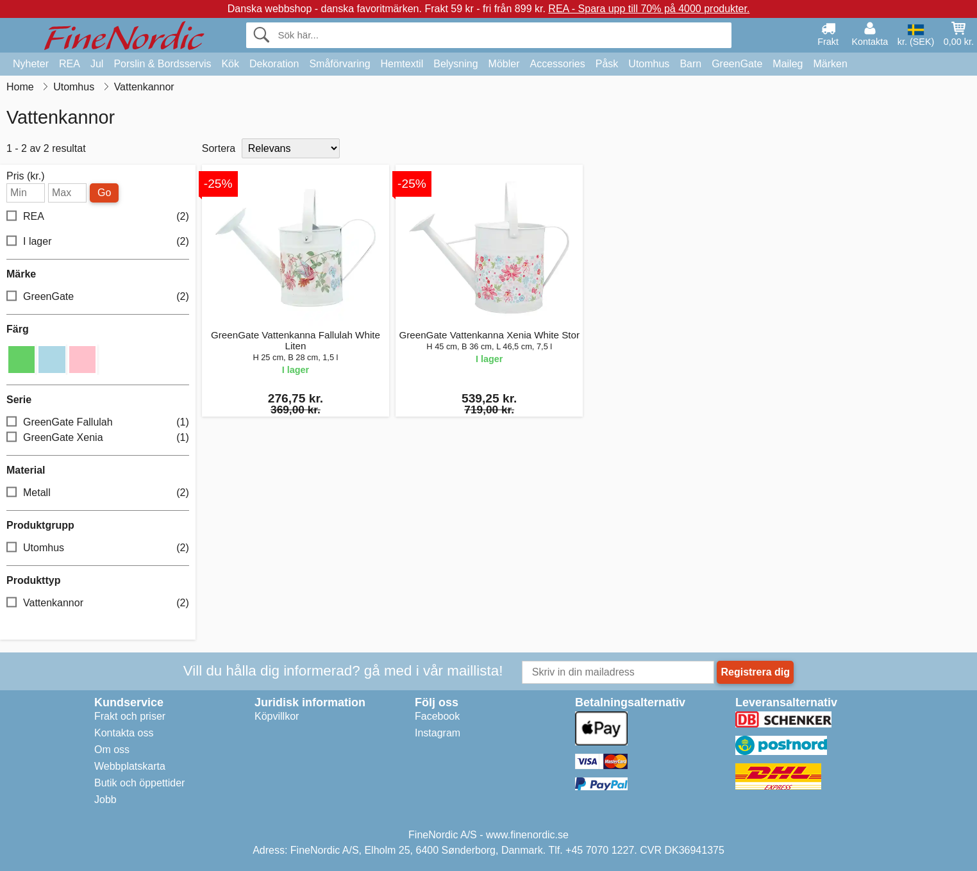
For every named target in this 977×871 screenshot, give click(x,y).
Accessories (557, 63)
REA (69, 63)
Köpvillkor (277, 716)
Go (104, 192)
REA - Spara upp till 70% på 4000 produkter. (648, 8)
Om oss (111, 749)
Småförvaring (339, 63)
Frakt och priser (129, 716)
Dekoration (274, 63)
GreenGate (737, 63)
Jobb (105, 799)
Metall (97, 492)
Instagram (437, 732)
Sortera (218, 148)
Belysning (455, 63)
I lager (97, 242)
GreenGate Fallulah (97, 422)
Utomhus (648, 63)
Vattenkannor (97, 603)
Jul (96, 63)
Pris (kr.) (25, 176)
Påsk (607, 63)
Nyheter (31, 63)
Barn (690, 63)
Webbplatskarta (129, 766)
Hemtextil (402, 63)
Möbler (504, 63)
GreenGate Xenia (97, 437)
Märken (830, 63)
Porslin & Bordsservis (162, 63)
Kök (230, 63)
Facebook (437, 716)
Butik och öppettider (139, 782)
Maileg (787, 63)
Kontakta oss (124, 732)
